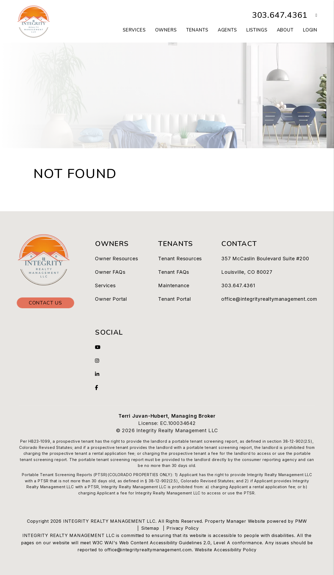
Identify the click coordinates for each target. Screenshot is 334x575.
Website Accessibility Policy (226, 549)
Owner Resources (116, 258)
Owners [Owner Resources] (166, 30)
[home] (33, 21)
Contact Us (45, 303)
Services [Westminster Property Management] (134, 30)
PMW (301, 521)
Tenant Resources (180, 258)
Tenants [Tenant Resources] (197, 30)
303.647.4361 (280, 15)
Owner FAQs (110, 272)
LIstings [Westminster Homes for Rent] (256, 30)
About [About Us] (285, 30)
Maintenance (173, 285)
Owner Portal (111, 299)
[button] (312, 15)
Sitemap (150, 528)
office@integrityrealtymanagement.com (269, 299)
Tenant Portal (174, 299)
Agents (227, 30)
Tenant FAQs (173, 272)
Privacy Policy (182, 528)
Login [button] (310, 30)
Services (105, 285)
